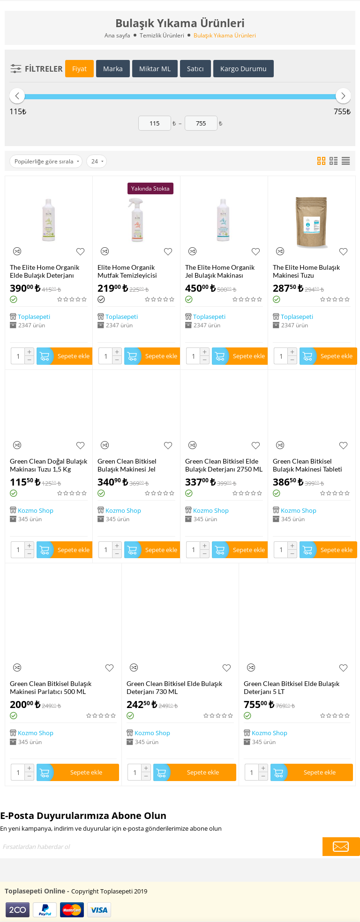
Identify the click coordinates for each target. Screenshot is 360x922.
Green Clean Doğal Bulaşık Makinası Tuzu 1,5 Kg (48, 465)
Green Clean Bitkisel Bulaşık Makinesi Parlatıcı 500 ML (50, 687)
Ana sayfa (117, 35)
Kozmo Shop (35, 510)
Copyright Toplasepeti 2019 (109, 891)
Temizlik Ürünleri (162, 35)
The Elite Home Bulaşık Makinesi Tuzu (306, 271)
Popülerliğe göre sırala (47, 161)
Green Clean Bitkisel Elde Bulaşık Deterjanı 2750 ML (223, 465)
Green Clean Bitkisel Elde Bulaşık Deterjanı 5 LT (291, 687)
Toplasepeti (34, 316)
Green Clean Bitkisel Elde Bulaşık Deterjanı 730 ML (174, 687)
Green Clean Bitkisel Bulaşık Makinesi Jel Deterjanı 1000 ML (127, 465)
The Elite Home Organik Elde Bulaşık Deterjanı (44, 271)
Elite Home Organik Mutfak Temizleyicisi (127, 271)
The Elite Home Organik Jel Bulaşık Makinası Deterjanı (220, 271)
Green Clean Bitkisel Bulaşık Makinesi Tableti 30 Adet (307, 465)
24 (97, 161)
